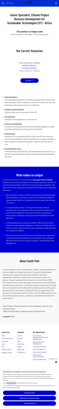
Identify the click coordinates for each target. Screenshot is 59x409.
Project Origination (39, 349)
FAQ (3, 347)
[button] (56, 3)
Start (3, 336)
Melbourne (20, 349)
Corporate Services (39, 346)
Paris (19, 341)
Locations (5, 341)
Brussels (20, 338)
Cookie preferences (29, 403)
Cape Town (20, 344)
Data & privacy (6, 349)
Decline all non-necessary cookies (29, 398)
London (19, 336)
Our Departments (7, 338)
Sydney (19, 347)
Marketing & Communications (38, 356)
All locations (21, 352)
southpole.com (53, 359)
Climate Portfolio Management (38, 343)
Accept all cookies (29, 393)
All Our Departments (39, 359)
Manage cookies (7, 352)
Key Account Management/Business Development (40, 337)
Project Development (40, 352)
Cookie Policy (11, 383)
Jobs (3, 344)
